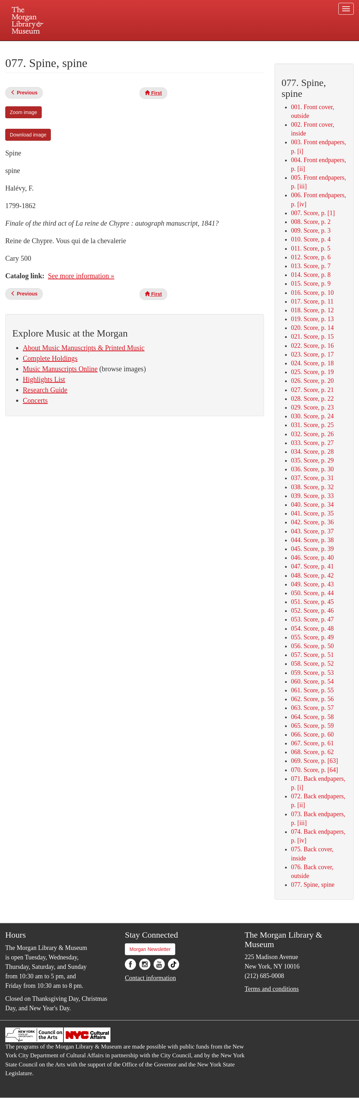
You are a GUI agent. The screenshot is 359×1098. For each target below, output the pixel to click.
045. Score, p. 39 (312, 548)
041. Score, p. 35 (312, 513)
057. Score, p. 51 (312, 654)
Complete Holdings (50, 358)
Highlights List (44, 379)
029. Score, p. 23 (312, 407)
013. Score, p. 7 (311, 265)
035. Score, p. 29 (312, 460)
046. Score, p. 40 (312, 557)
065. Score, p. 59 (312, 725)
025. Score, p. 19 (312, 371)
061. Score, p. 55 (312, 690)
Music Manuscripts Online (60, 369)
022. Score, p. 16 (312, 345)
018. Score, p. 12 (312, 310)
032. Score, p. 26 (312, 434)
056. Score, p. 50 (312, 646)
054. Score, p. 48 (312, 628)
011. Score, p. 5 (310, 248)
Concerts (35, 400)
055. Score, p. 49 (312, 637)
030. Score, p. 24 (312, 416)
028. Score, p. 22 (312, 398)
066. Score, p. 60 (312, 734)
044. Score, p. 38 (312, 540)
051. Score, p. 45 (312, 601)
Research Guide (45, 390)
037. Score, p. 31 (312, 477)
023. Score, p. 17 (312, 354)
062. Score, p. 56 (312, 699)
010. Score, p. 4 (311, 239)
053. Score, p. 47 (312, 619)
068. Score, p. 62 (312, 752)
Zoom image (23, 112)
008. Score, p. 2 (311, 221)
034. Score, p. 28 (312, 451)
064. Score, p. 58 (312, 716)
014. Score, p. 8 (311, 274)
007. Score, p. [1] (313, 213)
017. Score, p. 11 (312, 301)
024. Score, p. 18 (312, 363)
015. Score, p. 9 (311, 283)
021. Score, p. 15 (312, 336)
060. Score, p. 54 (312, 681)
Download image (28, 135)
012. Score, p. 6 (311, 257)
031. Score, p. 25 (312, 424)
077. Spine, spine (312, 884)
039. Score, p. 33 (312, 495)
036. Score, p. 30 (312, 469)
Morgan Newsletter (150, 949)
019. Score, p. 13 (312, 318)
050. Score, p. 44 (312, 593)
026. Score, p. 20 (312, 380)
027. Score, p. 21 (312, 389)
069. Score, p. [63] (314, 760)
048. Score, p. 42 (312, 575)
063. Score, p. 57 (312, 707)
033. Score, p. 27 (312, 442)
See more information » (81, 276)
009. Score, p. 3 (311, 230)
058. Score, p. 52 (312, 663)
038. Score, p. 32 (312, 487)
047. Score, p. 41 (312, 566)
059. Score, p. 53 (312, 672)
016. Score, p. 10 (312, 292)
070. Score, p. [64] (314, 769)
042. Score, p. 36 (312, 522)
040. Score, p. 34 (312, 504)
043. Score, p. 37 (312, 531)
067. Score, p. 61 (312, 743)
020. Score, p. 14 (312, 327)
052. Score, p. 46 (312, 610)
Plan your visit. (96, 47)
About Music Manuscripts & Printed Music (83, 348)
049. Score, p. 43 (312, 584)
